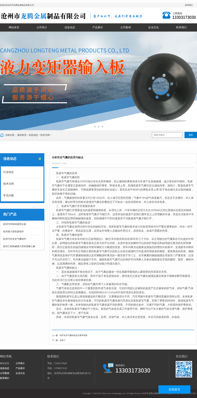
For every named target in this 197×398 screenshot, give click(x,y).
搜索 (191, 135)
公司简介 (42, 27)
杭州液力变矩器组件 (13, 231)
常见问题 (8, 195)
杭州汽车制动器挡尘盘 (14, 224)
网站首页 (14, 27)
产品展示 (97, 27)
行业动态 (8, 172)
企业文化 (153, 27)
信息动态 (70, 27)
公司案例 (125, 27)
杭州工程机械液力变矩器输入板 (19, 246)
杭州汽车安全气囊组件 (14, 239)
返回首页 (21, 135)
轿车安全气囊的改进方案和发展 (73, 335)
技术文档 (45, 135)
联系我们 (189, 5)
